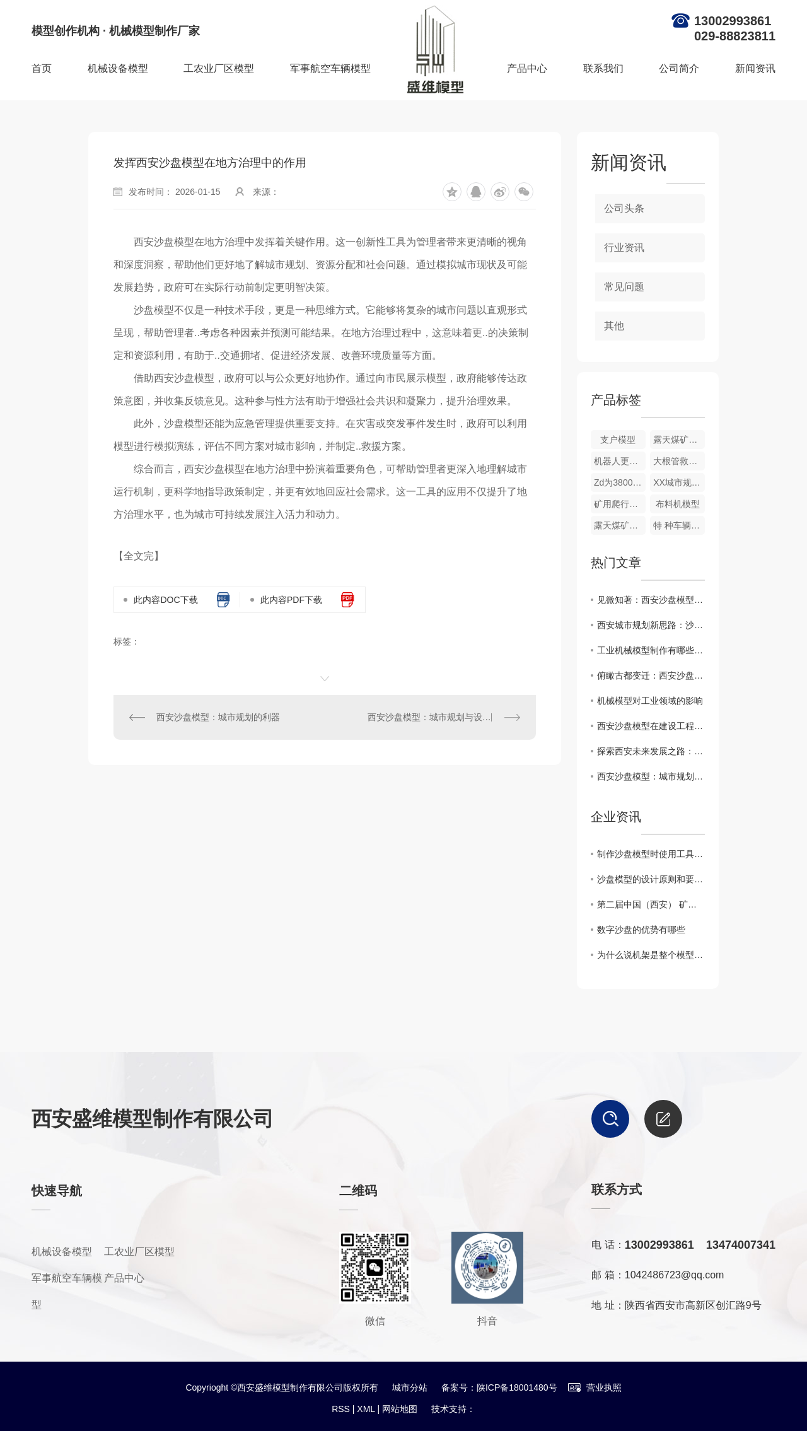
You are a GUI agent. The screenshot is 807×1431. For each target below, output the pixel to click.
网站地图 (399, 1409)
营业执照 (594, 1387)
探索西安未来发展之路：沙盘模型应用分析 (651, 751)
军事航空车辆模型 (330, 68)
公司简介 (679, 68)
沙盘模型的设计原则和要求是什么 (651, 879)
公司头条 (624, 208)
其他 (614, 325)
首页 (42, 68)
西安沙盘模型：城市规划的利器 (218, 717)
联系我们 (603, 68)
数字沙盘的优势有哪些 (641, 930)
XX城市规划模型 (679, 482)
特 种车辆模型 (679, 525)
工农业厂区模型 (218, 68)
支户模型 (618, 440)
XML (365, 1409)
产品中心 (527, 68)
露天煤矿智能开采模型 (620, 525)
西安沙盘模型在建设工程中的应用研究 (651, 726)
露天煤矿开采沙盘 (679, 440)
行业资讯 (624, 247)
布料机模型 (678, 504)
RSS (341, 1409)
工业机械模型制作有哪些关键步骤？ (651, 650)
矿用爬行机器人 (620, 504)
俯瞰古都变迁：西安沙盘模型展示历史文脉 (651, 675)
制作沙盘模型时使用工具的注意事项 (651, 854)
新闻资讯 (755, 68)
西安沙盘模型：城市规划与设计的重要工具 (444, 717)
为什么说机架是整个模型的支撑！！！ (651, 955)
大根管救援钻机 (679, 461)
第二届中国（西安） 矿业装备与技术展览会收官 (651, 904)
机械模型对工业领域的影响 (650, 701)
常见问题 (624, 286)
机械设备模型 (118, 68)
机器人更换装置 (620, 461)
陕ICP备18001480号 (517, 1387)
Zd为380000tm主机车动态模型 (620, 482)
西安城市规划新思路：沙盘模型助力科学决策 (651, 625)
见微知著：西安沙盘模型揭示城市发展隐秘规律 (651, 600)
